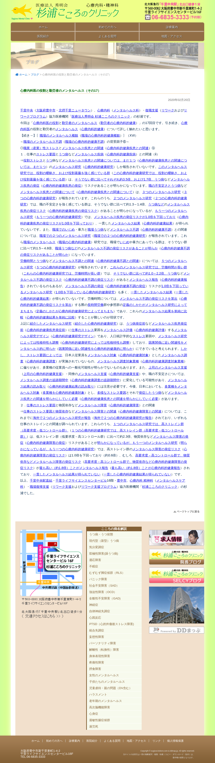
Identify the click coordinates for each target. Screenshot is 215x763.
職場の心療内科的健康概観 (100, 135)
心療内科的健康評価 (150, 330)
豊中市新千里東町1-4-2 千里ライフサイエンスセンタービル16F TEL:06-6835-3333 (167, 11)
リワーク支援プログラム (98, 486)
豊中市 (122, 480)
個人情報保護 (175, 740)
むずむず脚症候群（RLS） (107, 572)
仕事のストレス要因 (41, 405)
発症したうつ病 (150, 392)
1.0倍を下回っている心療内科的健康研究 (85, 292)
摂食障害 (95, 669)
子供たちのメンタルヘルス (107, 681)
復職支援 (151, 110)
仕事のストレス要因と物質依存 (45, 411)
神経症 (93, 605)
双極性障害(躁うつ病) (103, 553)
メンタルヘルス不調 (124, 229)
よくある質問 (107, 36)
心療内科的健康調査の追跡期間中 (96, 380)
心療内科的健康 (92, 129)
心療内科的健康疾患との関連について (105, 192)
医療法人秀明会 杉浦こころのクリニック (101, 116)
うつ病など (156, 204)
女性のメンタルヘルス (104, 675)
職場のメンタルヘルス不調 (42, 141)
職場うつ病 (96, 229)
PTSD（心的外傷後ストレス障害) (111, 624)
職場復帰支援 (39, 486)
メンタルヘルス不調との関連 (73, 261)
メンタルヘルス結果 (125, 223)
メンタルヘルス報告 (143, 279)
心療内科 (103, 110)
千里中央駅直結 (41, 480)
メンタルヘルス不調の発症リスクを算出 (148, 298)
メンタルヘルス (66, 129)
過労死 (93, 726)
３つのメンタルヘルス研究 (161, 192)
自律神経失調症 (99, 611)
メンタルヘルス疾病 (89, 154)
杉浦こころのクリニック (159, 486)
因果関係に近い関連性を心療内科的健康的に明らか (95, 348)
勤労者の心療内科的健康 (118, 123)
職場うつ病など (66, 248)
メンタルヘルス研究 (66, 167)
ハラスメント (98, 694)
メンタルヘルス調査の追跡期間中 (44, 380)
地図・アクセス (171, 36)
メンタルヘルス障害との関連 (95, 411)
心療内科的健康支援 (124, 374)
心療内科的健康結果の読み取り (71, 386)
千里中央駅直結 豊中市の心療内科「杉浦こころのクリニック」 (66, 11)
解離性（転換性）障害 (104, 649)
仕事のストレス (83, 330)
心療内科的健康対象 (134, 355)
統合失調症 (96, 630)
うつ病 (63, 154)
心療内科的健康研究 (98, 167)
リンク (156, 740)
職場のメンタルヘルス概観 (59, 135)
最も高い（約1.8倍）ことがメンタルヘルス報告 (73, 468)
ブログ (35, 74)
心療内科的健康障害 (124, 405)
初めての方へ (107, 27)
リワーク (167, 110)
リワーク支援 (62, 486)
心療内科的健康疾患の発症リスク (73, 211)
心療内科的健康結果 (157, 223)
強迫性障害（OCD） (103, 592)
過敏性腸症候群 (99, 720)
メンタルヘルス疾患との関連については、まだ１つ (99, 160)
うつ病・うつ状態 (101, 534)
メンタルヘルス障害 (92, 405)
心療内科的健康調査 (41, 361)
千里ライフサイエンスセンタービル (81, 480)
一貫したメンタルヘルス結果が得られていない (66, 474)
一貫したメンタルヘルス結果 (151, 292)
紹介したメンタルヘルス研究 (51, 323)
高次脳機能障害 (99, 707)
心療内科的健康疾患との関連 (128, 148)
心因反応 (95, 617)
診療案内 (172, 27)
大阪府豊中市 (45, 110)
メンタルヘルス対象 (102, 355)
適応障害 (95, 560)
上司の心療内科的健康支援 (42, 374)
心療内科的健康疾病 (121, 154)
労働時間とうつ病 (33, 261)
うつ (49, 160)
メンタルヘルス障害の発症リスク (156, 449)
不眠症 (93, 566)
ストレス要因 (45, 154)
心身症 (93, 713)
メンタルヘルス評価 (118, 330)
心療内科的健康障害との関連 (140, 411)
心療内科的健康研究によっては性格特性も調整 (95, 342)
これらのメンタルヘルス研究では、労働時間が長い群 (148, 267)
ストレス (138, 336)
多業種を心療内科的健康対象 (63, 392)
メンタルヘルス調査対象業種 (118, 361)
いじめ (124, 242)
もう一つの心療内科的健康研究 (58, 217)
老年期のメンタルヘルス (105, 701)
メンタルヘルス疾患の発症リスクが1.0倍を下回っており (135, 217)
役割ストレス (33, 160)
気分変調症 (96, 547)
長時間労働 (96, 305)
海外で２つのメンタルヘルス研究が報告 (62, 418)
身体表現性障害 (99, 656)
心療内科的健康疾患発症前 (46, 330)
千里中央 (26, 110)
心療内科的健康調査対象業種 (163, 361)
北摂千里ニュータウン (75, 110)
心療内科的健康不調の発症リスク (89, 279)
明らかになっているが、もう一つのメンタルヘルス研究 (137, 443)
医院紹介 (43, 36)
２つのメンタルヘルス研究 (132, 198)
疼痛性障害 (96, 662)
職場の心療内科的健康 (75, 242)
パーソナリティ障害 (102, 643)
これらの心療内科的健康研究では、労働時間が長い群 (61, 273)
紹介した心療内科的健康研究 (95, 323)
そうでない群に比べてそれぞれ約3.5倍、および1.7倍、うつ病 (119, 179)
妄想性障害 (96, 637)
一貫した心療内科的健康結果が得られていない (137, 474)
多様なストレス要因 (111, 392)
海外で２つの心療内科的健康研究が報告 (123, 418)
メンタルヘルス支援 (92, 374)
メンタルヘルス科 (126, 110)
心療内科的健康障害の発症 (46, 443)
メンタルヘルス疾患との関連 (83, 148)
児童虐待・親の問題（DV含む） (110, 688)
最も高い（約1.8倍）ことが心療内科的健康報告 (145, 468)
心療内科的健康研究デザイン (73, 336)
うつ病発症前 (135, 323)
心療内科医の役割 (46, 123)
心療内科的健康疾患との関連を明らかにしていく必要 (119, 399)
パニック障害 (98, 579)
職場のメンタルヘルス (39, 242)
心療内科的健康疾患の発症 (62, 185)
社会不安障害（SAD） (104, 585)
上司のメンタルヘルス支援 (168, 367)
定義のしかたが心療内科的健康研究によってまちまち (74, 311)
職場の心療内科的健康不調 (84, 141)
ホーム (43, 27)
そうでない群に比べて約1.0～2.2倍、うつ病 (145, 273)
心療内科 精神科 (141, 480)
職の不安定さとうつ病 (165, 185)
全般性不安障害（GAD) (104, 598)
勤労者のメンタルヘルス (79, 123)
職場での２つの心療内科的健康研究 (119, 235)
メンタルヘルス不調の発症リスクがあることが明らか (119, 248)
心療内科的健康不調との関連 (118, 261)
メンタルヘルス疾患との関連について (47, 192)
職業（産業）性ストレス (41, 148)
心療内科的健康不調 (156, 229)
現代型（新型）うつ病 (104, 540)
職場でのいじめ (63, 229)
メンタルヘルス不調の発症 (84, 286)
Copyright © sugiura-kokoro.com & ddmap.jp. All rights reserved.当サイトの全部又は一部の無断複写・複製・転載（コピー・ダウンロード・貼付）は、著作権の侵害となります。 (159, 754)
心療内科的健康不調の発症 (126, 286)
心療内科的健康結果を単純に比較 (51, 317)
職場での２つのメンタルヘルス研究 (65, 235)
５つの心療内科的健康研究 (55, 267)
